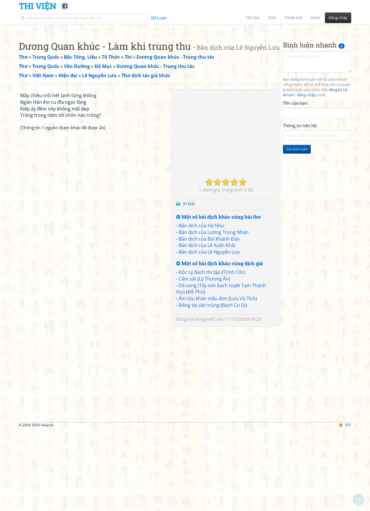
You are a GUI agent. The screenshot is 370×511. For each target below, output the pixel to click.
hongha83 (205, 400)
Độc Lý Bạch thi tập (199, 353)
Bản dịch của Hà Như (201, 306)
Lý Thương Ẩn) (214, 360)
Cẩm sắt (187, 360)
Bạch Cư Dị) (234, 386)
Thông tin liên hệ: (300, 206)
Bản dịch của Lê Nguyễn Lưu (209, 333)
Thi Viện (37, 5)
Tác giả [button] (252, 17)
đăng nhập (306, 176)
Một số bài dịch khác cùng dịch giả (219, 344)
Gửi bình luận (297, 230)
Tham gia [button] (293, 17)
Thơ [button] (272, 17)
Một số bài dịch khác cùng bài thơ (218, 298)
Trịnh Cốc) (234, 353)
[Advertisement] (185, 67)
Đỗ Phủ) (196, 373)
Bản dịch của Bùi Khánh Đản (209, 320)
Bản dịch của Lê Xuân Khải (207, 326)
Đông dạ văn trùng (199, 386)
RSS (345, 505)
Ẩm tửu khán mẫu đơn (203, 379)
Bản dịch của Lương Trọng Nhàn (214, 313)
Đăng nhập (338, 17)
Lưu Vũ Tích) (243, 379)
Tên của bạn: (295, 184)
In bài (189, 284)
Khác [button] (316, 17)
